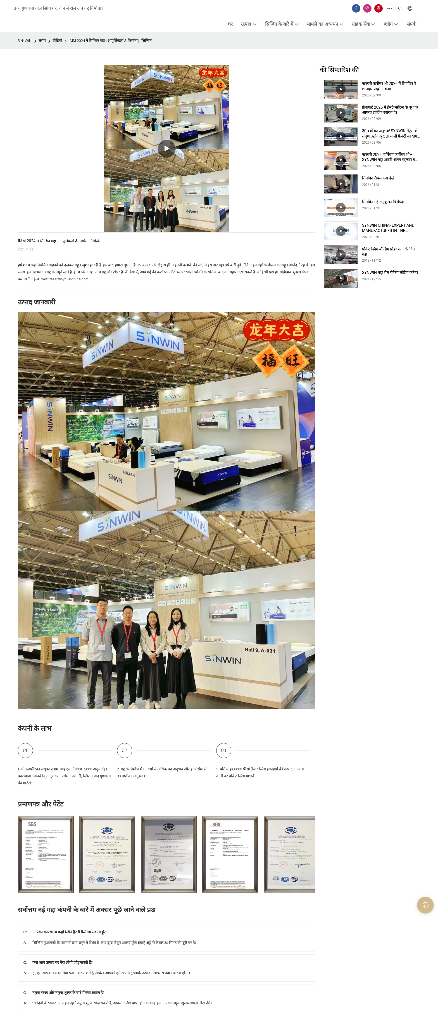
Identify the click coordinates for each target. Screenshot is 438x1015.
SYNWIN (25, 41)
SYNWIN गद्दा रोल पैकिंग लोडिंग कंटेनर (390, 272)
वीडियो (57, 41)
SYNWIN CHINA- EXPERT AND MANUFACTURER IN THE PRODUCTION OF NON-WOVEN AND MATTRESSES (389, 228)
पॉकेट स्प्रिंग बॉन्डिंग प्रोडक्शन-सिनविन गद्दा (388, 251)
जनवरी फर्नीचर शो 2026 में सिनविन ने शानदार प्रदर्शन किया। (389, 86)
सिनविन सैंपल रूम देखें (378, 178)
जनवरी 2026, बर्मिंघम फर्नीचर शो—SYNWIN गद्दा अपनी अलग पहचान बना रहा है (390, 157)
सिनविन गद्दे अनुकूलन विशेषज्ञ (383, 202)
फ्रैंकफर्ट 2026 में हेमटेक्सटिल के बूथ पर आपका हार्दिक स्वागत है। (390, 110)
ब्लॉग (42, 41)
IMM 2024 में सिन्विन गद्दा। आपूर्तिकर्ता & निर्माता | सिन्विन (110, 41)
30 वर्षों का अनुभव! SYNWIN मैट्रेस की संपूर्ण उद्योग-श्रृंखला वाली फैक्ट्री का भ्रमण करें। (391, 133)
